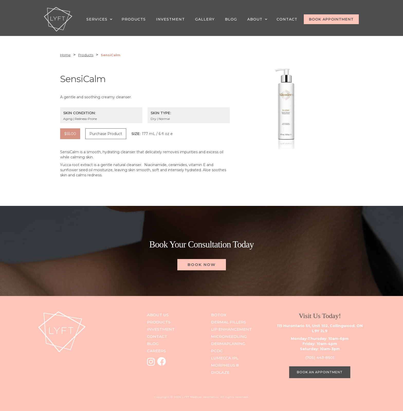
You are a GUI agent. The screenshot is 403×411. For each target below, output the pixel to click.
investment (161, 329)
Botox (218, 314)
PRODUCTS (134, 19)
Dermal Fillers (228, 322)
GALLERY (205, 19)
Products (85, 55)
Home (65, 55)
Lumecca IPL (225, 358)
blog (153, 343)
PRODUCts (158, 322)
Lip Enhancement (231, 329)
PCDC (217, 350)
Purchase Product (105, 133)
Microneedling (229, 336)
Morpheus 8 (225, 365)
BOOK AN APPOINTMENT (320, 372)
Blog (231, 19)
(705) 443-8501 (319, 357)
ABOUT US (158, 314)
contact (157, 336)
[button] (100, 19)
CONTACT (287, 19)
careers (156, 350)
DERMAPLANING (228, 343)
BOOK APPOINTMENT (331, 19)
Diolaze (220, 372)
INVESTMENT (170, 19)
